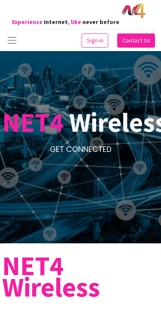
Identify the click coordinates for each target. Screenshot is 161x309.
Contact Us (136, 40)
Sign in (95, 40)
